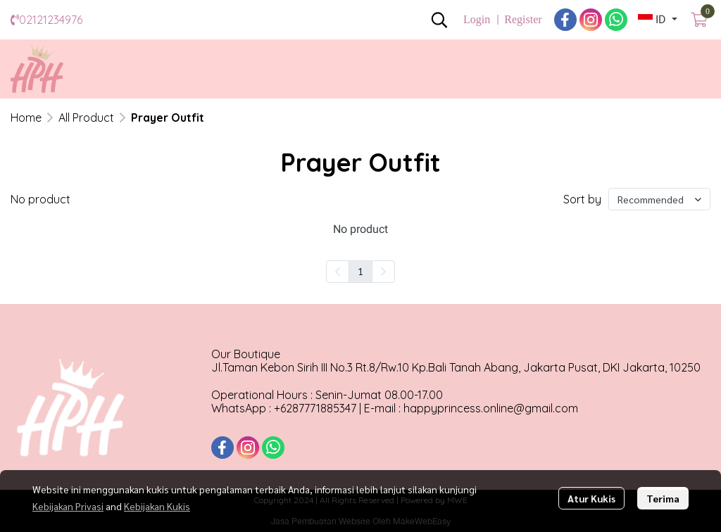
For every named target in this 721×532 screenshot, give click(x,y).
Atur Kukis (591, 498)
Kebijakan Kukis (157, 506)
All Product (86, 117)
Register (522, 19)
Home (26, 117)
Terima (662, 498)
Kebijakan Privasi (68, 506)
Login (476, 19)
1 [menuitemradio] (360, 271)
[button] (439, 20)
